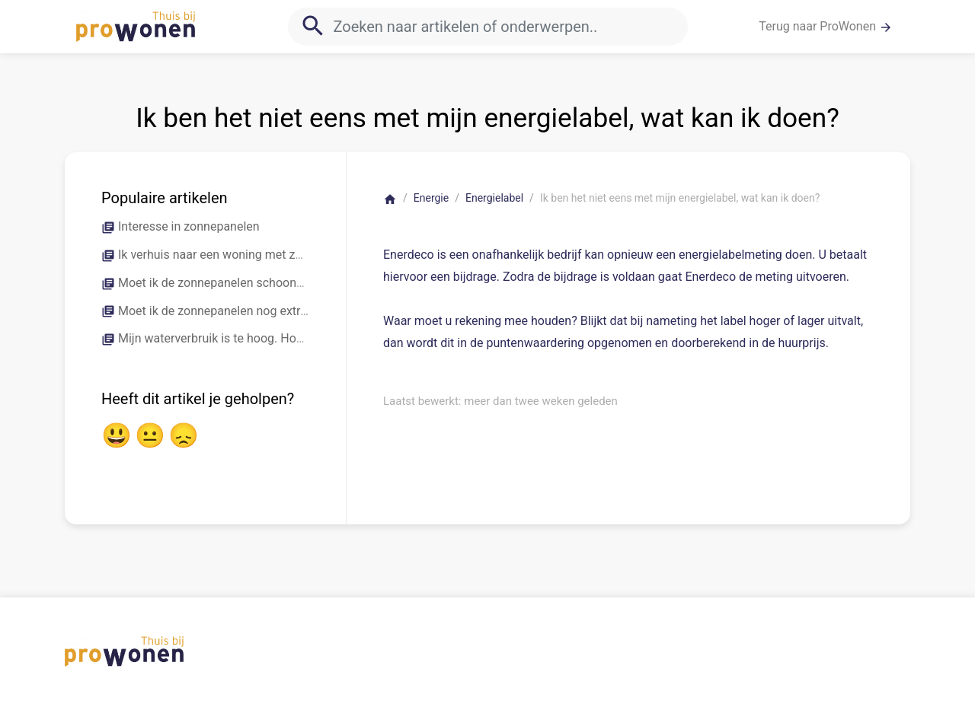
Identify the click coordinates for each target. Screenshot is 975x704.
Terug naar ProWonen (826, 26)
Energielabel (494, 198)
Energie (431, 198)
